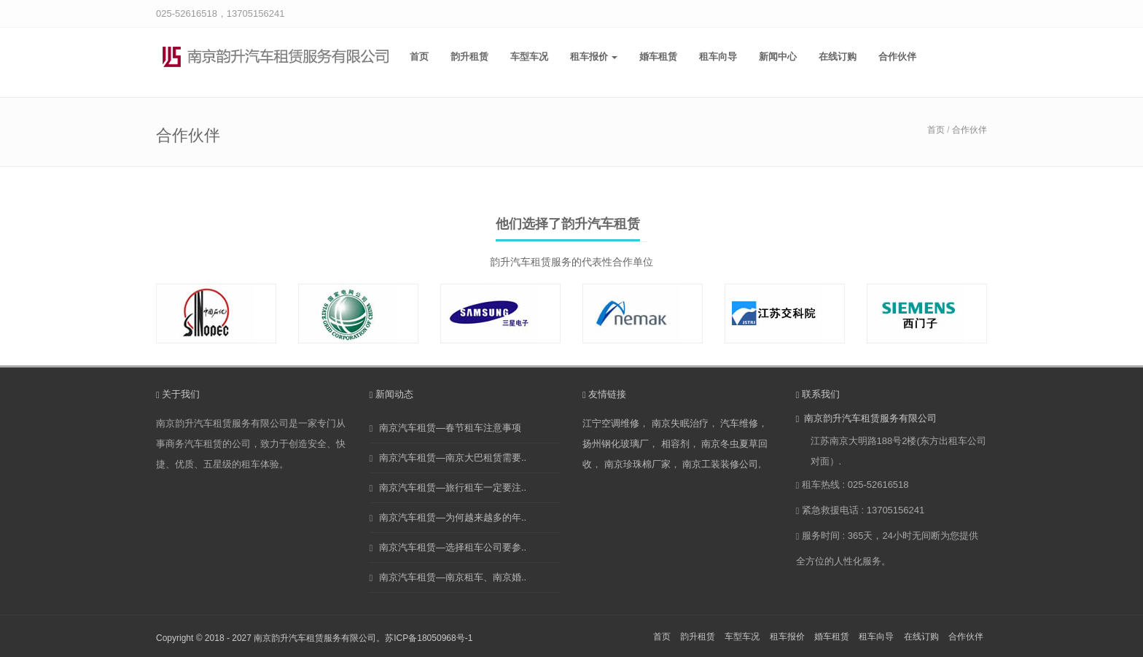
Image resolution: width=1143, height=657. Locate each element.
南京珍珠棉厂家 (637, 464)
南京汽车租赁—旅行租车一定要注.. (452, 487)
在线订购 (838, 56)
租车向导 (718, 56)
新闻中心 (778, 56)
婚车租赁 (658, 56)
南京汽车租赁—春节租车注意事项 (450, 427)
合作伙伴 (897, 56)
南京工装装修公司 (720, 464)
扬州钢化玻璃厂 (615, 443)
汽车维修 (739, 423)
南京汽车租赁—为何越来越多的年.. (452, 517)
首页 (419, 56)
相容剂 (675, 443)
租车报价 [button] (594, 56)
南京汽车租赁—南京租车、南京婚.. (452, 577)
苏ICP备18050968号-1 (428, 638)
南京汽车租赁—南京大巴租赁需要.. (452, 457)
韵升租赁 (469, 56)
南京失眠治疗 (680, 423)
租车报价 (787, 636)
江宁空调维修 (610, 423)
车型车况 (529, 56)
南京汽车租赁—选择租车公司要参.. (452, 547)
